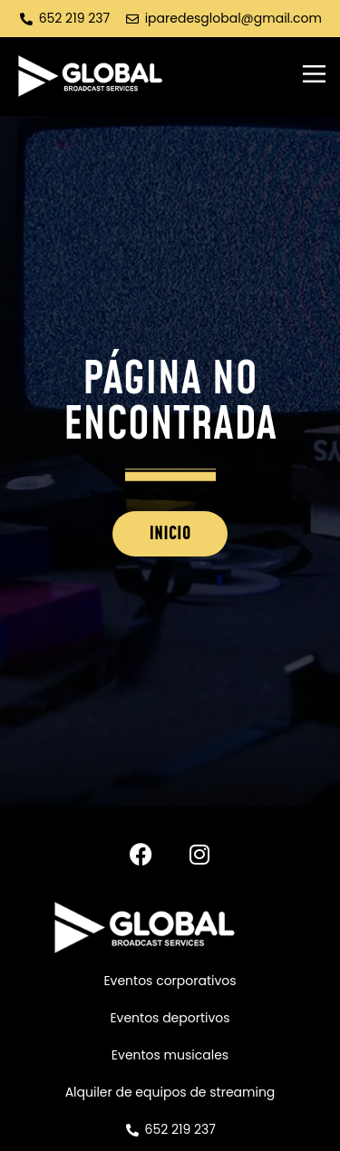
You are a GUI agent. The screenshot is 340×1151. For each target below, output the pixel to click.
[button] (314, 76)
